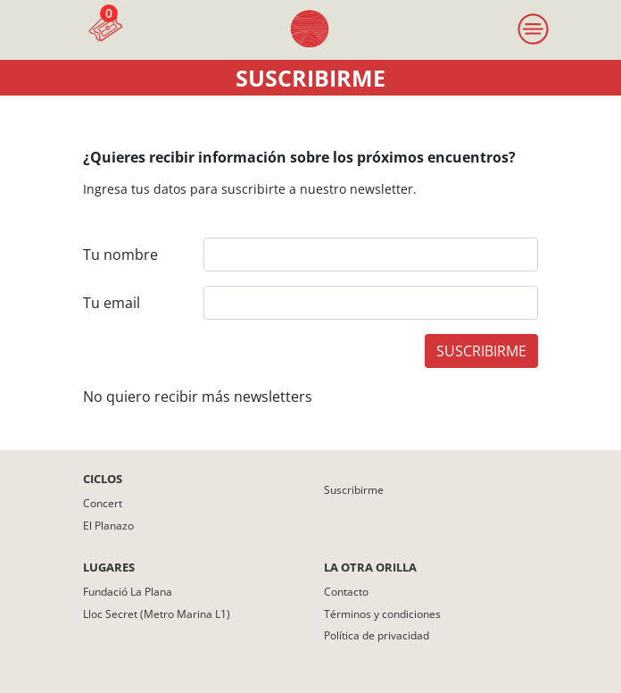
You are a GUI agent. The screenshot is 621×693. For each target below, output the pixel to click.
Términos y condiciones (382, 614)
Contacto (346, 591)
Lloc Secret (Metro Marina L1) (156, 614)
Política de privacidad (376, 635)
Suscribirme (354, 489)
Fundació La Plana (127, 591)
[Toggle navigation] (533, 30)
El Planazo (108, 525)
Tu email (111, 303)
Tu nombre (120, 254)
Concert (102, 503)
